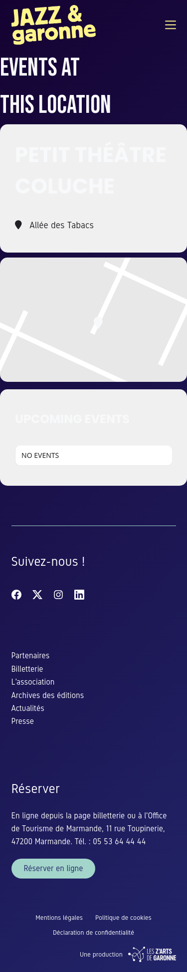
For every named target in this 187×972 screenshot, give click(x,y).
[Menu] (170, 24)
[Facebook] (16, 595)
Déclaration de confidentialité (93, 932)
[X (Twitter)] (37, 595)
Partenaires (30, 655)
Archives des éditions (47, 695)
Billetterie (27, 669)
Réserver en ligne (53, 868)
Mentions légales (59, 917)
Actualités (27, 708)
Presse (22, 721)
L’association (33, 682)
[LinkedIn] (79, 595)
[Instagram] (58, 595)
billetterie (110, 815)
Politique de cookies (123, 917)
